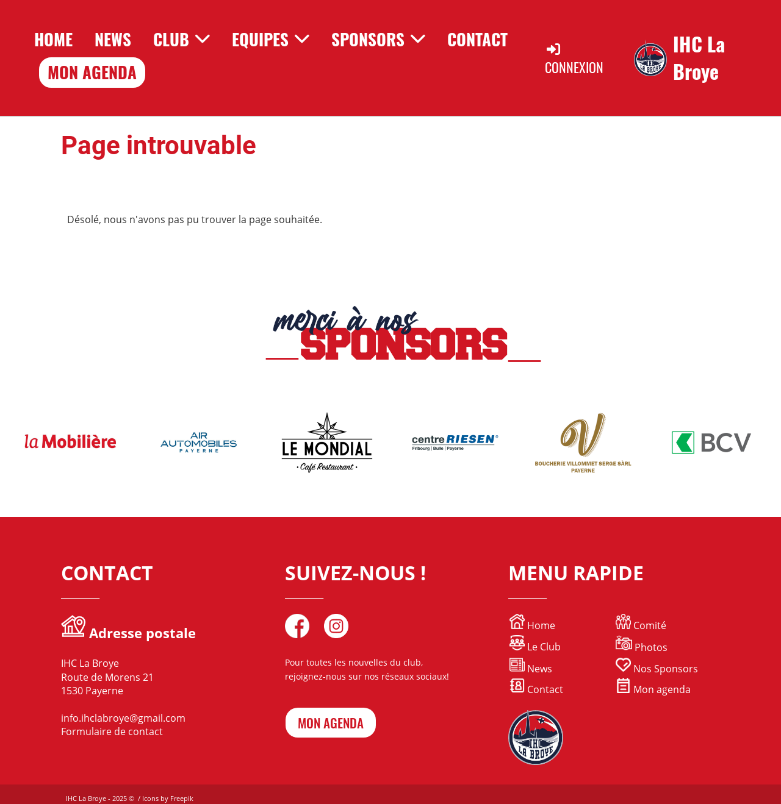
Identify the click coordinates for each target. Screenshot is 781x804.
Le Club (535, 646)
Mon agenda (653, 689)
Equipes (270, 39)
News (113, 39)
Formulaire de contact (112, 731)
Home (53, 39)
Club (181, 39)
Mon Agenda (92, 72)
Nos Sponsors (657, 668)
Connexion (574, 59)
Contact (477, 39)
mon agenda (331, 722)
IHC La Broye (699, 57)
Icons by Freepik (167, 798)
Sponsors (378, 39)
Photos (651, 647)
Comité (641, 625)
